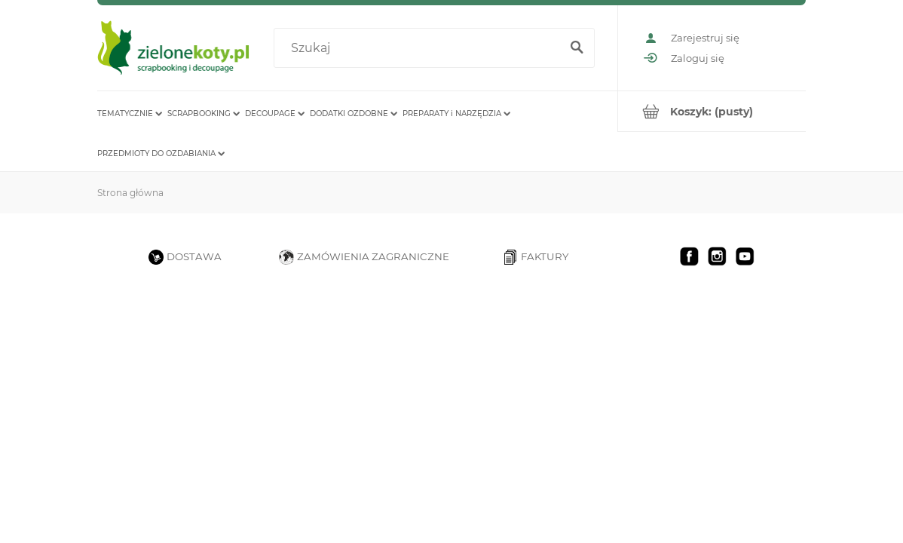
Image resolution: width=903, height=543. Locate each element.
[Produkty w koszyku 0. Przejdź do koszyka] (712, 111)
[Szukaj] (576, 48)
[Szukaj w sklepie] (419, 48)
